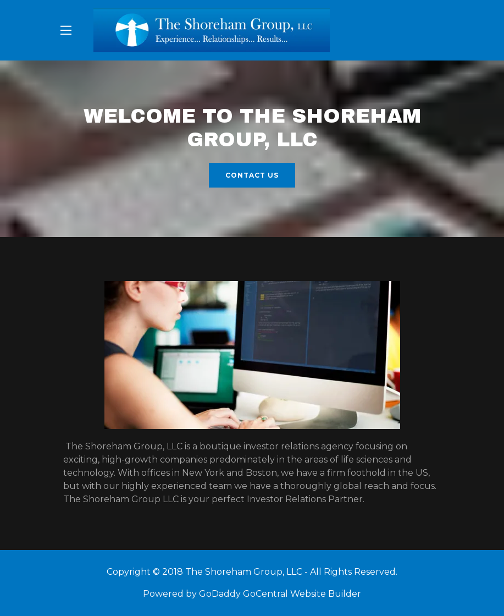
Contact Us (252, 175)
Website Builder (325, 593)
